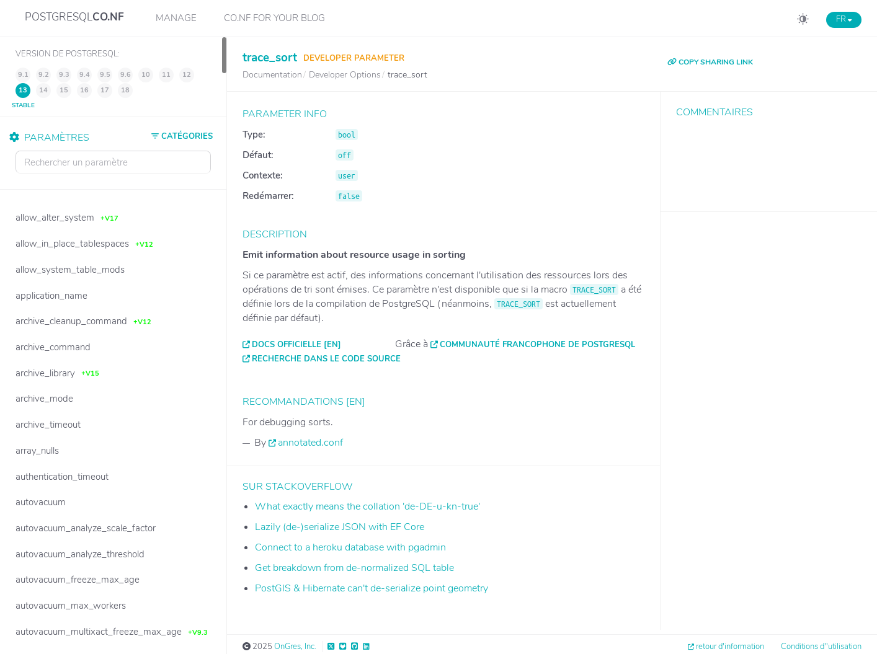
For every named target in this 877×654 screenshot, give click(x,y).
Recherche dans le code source (326, 359)
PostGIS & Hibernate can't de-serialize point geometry (371, 588)
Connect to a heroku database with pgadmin (350, 547)
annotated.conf (310, 442)
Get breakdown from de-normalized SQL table (354, 568)
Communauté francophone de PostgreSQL (537, 344)
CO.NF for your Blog (274, 18)
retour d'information (730, 646)
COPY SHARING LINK (710, 62)
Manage (176, 18)
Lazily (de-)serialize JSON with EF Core (339, 527)
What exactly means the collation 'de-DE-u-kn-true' (367, 506)
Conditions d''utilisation (821, 646)
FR (844, 19)
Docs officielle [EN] (296, 344)
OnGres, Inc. (295, 646)
